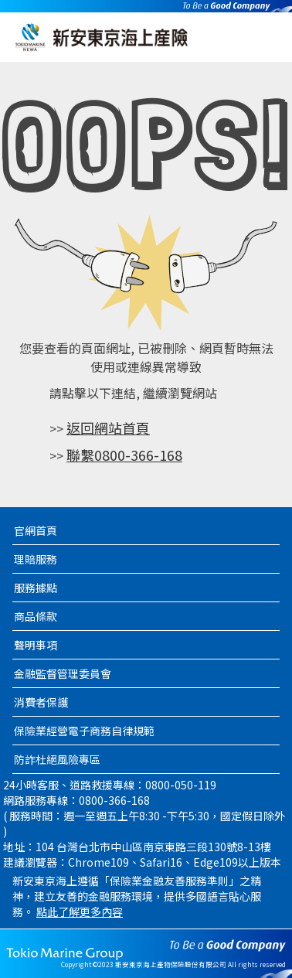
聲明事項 (35, 645)
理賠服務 (35, 559)
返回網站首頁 (108, 427)
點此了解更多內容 (79, 911)
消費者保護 (41, 702)
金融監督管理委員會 (62, 673)
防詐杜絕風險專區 (57, 759)
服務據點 (35, 587)
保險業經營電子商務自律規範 (84, 730)
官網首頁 (35, 530)
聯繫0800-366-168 (124, 455)
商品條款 (35, 616)
